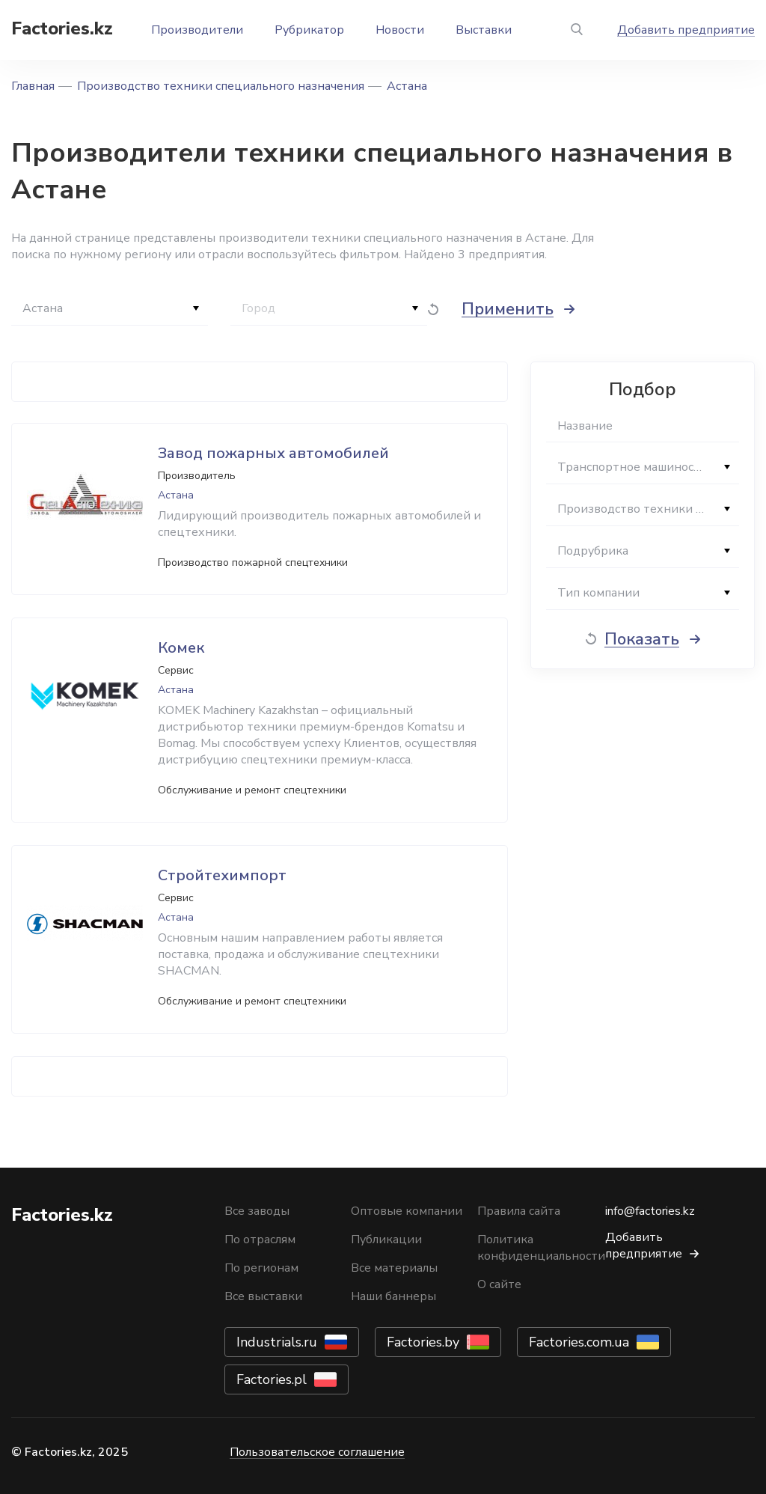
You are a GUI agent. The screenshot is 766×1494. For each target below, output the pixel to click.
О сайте (499, 1284)
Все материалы (394, 1268)
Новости (400, 30)
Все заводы (256, 1211)
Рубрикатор (309, 30)
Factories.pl (271, 1379)
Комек (181, 648)
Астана (407, 86)
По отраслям (259, 1239)
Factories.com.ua (579, 1342)
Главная (33, 86)
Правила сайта (518, 1211)
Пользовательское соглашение (317, 1452)
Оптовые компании (406, 1211)
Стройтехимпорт (222, 875)
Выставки (484, 30)
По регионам (261, 1268)
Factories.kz (62, 28)
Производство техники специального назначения (220, 86)
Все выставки (263, 1296)
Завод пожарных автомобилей (273, 453)
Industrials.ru (276, 1342)
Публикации (386, 1239)
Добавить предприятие (686, 30)
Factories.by (423, 1342)
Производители (197, 30)
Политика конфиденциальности (541, 1247)
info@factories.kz (650, 1211)
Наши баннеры (393, 1296)
